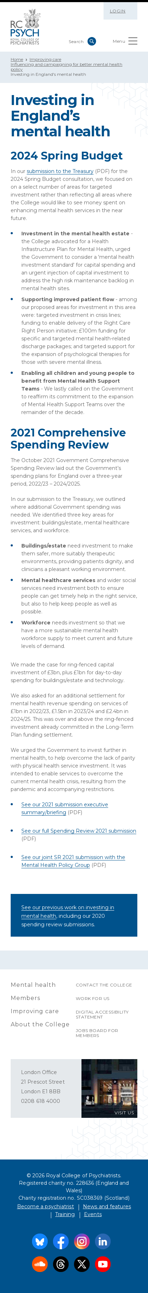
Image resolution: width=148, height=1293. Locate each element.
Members (25, 998)
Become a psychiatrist (45, 1206)
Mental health (33, 984)
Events (93, 1214)
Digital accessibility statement (102, 1014)
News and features (107, 1206)
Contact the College (104, 985)
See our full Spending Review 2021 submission (78, 831)
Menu (125, 42)
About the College (40, 1024)
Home (17, 59)
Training (65, 1214)
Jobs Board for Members (97, 1033)
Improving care (45, 59)
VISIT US (124, 1112)
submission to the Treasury (60, 171)
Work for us (92, 998)
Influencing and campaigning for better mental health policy (66, 67)
